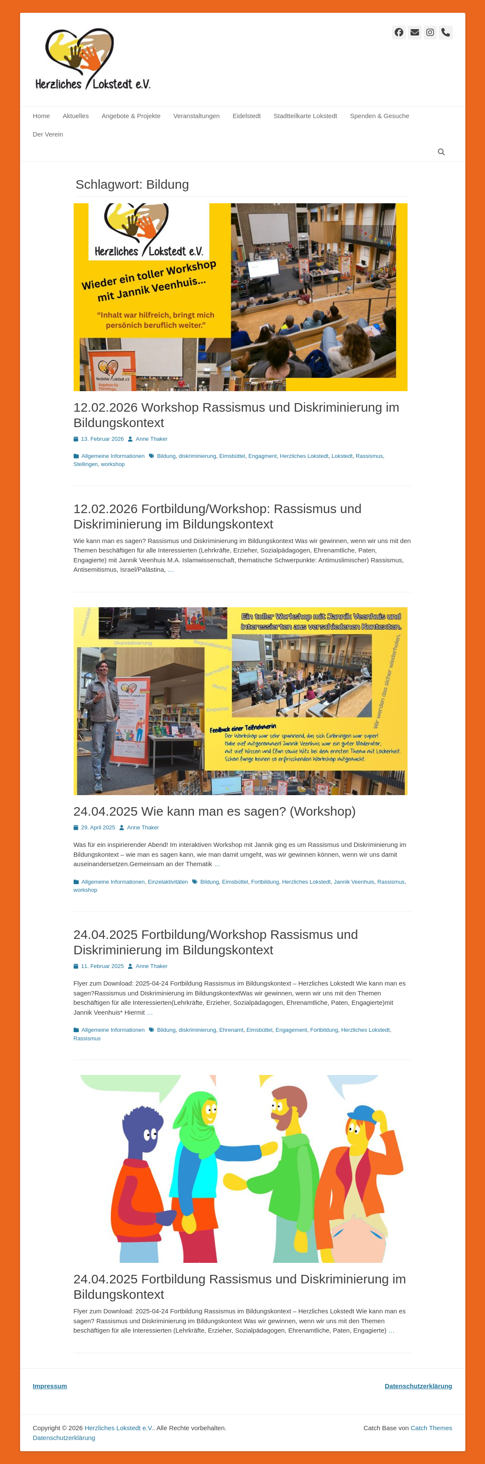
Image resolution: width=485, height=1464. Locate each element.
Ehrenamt (231, 1030)
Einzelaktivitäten (168, 882)
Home (41, 115)
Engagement (291, 1030)
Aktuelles (76, 115)
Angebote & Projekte (131, 115)
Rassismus (369, 456)
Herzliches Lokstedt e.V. (119, 1427)
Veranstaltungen (196, 115)
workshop (113, 464)
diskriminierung (197, 456)
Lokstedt (342, 456)
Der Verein (48, 134)
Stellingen (86, 464)
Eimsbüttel (232, 456)
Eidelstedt (246, 115)
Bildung (166, 456)
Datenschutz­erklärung (64, 1437)
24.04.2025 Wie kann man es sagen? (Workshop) (215, 811)
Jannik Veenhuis (354, 882)
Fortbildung (265, 882)
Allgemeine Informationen (113, 456)
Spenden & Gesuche (379, 115)
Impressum (50, 1386)
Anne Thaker (151, 439)
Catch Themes (431, 1427)
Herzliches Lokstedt (304, 456)
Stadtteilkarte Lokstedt (305, 115)
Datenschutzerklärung (418, 1386)
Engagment (262, 456)
